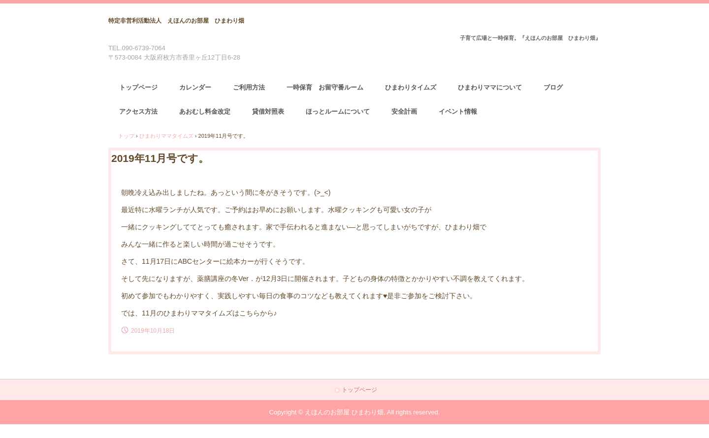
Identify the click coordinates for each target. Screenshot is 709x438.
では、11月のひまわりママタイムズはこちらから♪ (199, 313)
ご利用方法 (249, 87)
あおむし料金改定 (204, 111)
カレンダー (195, 87)
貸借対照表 (268, 111)
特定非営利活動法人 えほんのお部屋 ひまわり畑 (176, 20)
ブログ (553, 87)
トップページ (138, 87)
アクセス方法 (138, 111)
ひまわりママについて (490, 87)
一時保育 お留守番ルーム (325, 87)
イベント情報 (458, 111)
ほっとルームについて (338, 111)
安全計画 (404, 111)
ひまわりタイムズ (410, 87)
